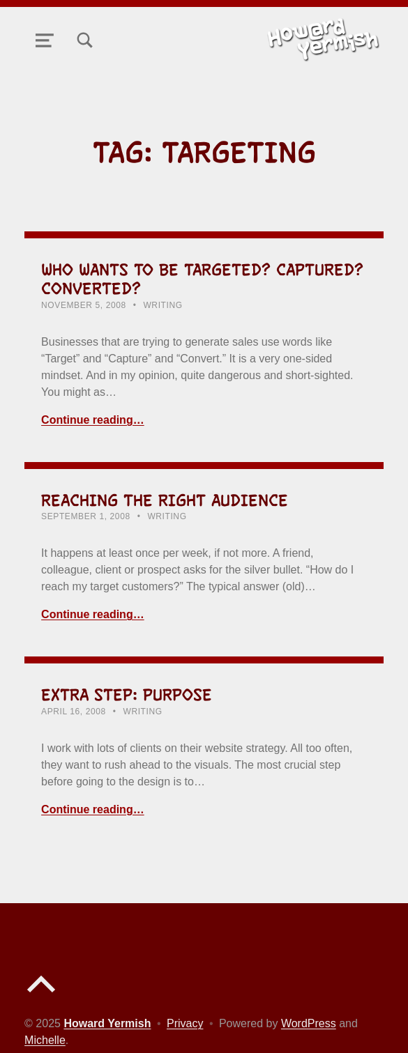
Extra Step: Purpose (126, 695)
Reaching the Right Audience (164, 500)
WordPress (308, 1023)
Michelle (45, 1040)
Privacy (185, 1023)
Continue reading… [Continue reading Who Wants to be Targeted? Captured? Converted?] (92, 420)
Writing (162, 305)
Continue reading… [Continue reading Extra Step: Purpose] (92, 809)
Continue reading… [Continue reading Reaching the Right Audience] (92, 614)
